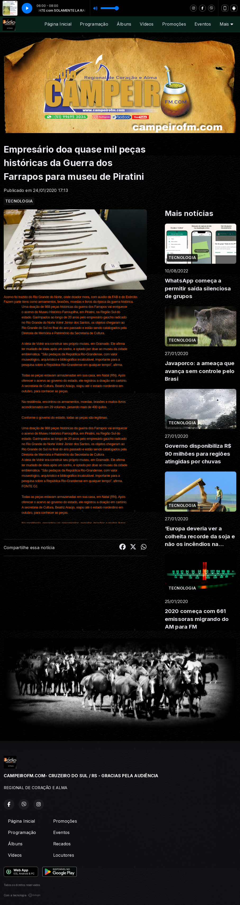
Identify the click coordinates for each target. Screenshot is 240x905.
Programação (94, 24)
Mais (226, 24)
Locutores (63, 855)
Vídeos (146, 24)
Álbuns (124, 24)
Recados (62, 843)
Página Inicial (57, 24)
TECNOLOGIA (19, 201)
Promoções (174, 24)
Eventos (202, 24)
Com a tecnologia (22, 895)
